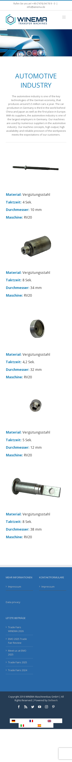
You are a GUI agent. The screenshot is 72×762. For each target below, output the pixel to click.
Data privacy (13, 602)
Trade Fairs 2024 (17, 670)
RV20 (28, 217)
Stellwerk (53, 700)
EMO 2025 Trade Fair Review (17, 640)
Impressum (14, 586)
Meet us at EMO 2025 (17, 652)
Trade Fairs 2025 (17, 662)
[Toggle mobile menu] (64, 17)
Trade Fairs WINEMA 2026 (16, 629)
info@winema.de (36, 7)
